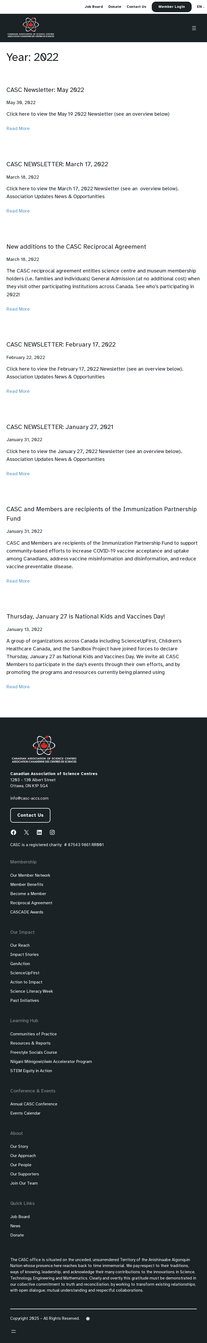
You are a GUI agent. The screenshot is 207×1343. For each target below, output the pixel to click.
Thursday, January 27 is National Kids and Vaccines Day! (85, 617)
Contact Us (30, 815)
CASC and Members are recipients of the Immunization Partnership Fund (101, 514)
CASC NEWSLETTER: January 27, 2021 (59, 427)
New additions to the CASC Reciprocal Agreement (76, 247)
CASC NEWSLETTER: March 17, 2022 (57, 164)
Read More (18, 128)
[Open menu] (194, 28)
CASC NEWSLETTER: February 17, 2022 (61, 345)
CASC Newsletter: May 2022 (45, 90)
